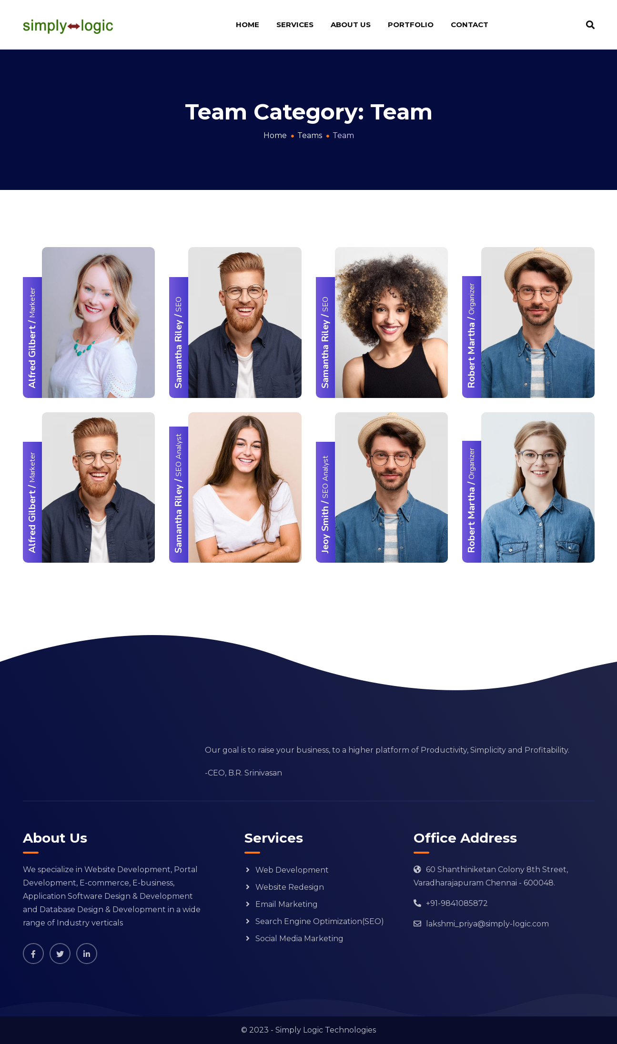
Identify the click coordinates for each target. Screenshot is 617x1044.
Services (295, 24)
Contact (469, 24)
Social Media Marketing (299, 938)
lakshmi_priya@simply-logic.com (487, 923)
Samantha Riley (178, 353)
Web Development (292, 870)
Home (247, 24)
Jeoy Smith (325, 529)
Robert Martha (471, 355)
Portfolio (411, 24)
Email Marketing (286, 904)
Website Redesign (289, 887)
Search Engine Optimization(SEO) (319, 921)
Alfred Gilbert (32, 357)
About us (351, 24)
